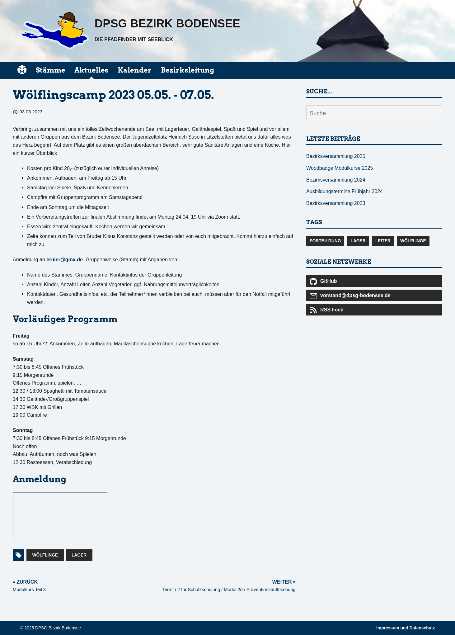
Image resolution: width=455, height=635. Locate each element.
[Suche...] (374, 113)
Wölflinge (45, 555)
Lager (79, 555)
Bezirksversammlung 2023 (335, 203)
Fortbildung (325, 241)
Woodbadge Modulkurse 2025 (339, 168)
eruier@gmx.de (64, 259)
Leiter (383, 241)
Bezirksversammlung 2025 (335, 156)
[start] (21, 70)
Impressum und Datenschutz (405, 628)
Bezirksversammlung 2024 (335, 179)
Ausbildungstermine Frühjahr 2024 (344, 191)
